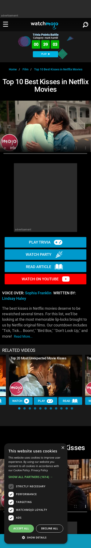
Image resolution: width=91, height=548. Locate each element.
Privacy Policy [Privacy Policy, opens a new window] (39, 470)
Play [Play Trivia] (45, 401)
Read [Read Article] (70, 401)
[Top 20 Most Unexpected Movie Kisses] (45, 375)
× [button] (62, 447)
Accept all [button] (21, 528)
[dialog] (35, 493)
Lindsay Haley (14, 298)
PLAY (45, 54)
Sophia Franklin (38, 293)
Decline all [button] (49, 528)
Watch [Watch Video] (20, 401)
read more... (23, 336)
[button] (19, 408)
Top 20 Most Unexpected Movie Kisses (38, 358)
